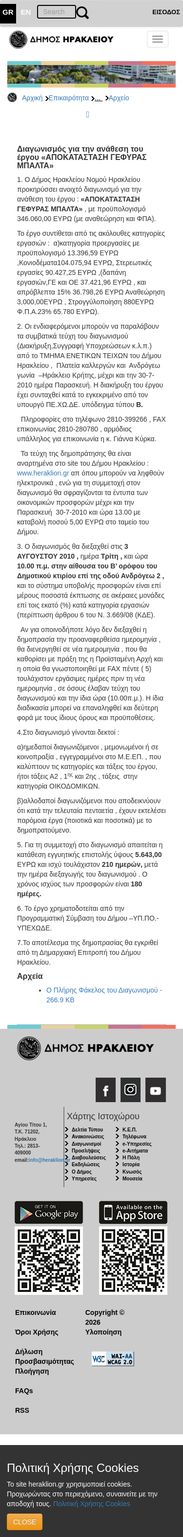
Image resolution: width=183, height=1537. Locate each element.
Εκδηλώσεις (86, 1164)
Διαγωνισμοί (86, 1144)
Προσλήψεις (86, 1150)
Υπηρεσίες (84, 1178)
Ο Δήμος (82, 1172)
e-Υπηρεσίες (137, 1144)
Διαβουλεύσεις (89, 1157)
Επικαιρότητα (69, 98)
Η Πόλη (131, 1157)
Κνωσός (132, 1172)
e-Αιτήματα (135, 1150)
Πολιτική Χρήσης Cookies (91, 1504)
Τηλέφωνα (134, 1136)
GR (8, 12)
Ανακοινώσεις (88, 1136)
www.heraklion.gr (43, 473)
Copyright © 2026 (104, 1317)
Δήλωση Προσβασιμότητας (42, 1356)
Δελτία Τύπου (87, 1129)
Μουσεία (132, 1178)
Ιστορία (131, 1164)
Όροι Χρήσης (37, 1332)
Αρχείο (119, 98)
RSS (22, 1410)
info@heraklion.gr (49, 1160)
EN (26, 12)
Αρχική (32, 98)
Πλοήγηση (32, 1371)
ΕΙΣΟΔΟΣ (166, 12)
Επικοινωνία (35, 1312)
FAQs (24, 1391)
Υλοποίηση (103, 1332)
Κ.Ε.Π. (129, 1129)
